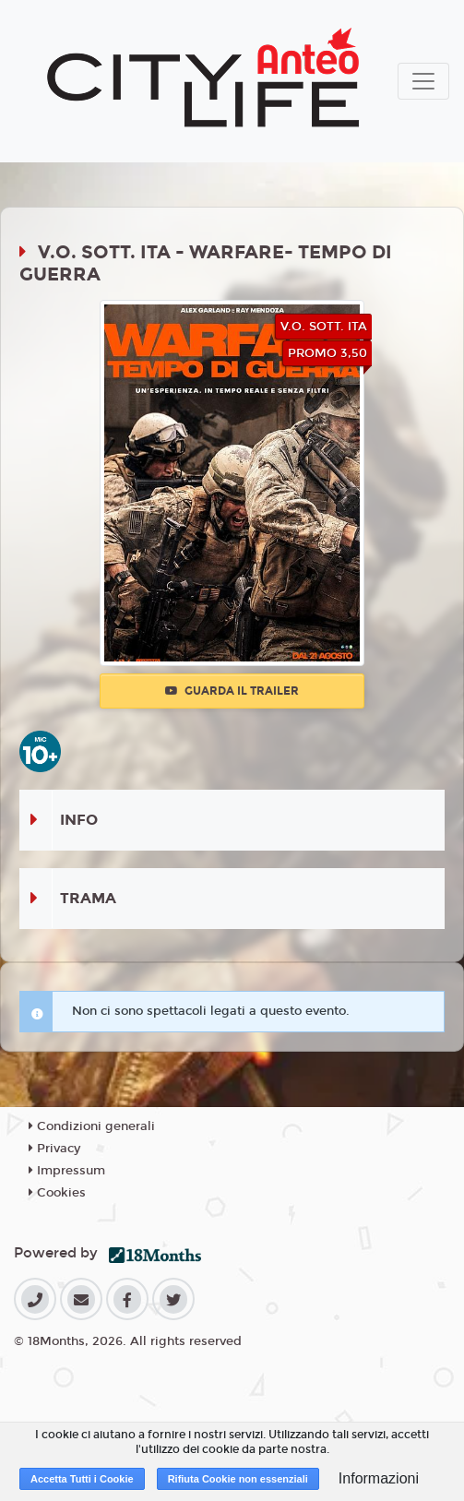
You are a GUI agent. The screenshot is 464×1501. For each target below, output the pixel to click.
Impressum (67, 1170)
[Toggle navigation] (423, 81)
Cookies (57, 1192)
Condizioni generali (92, 1126)
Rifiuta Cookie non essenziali (238, 1478)
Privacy (54, 1148)
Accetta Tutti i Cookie (82, 1478)
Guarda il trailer (232, 691)
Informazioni (379, 1478)
